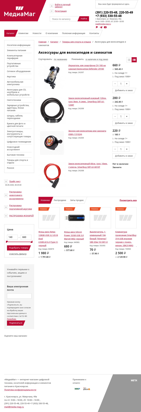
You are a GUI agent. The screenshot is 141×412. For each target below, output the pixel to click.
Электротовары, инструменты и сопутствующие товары (19, 134)
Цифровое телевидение (19, 141)
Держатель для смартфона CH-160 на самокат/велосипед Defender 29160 (87, 67)
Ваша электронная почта (17, 288)
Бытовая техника (15, 154)
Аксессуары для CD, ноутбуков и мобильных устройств (18, 92)
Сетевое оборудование (18, 71)
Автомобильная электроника (15, 83)
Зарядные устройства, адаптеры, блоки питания (18, 108)
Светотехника (14, 100)
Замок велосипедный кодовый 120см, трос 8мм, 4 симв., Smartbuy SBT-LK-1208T (87, 101)
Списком (134, 59)
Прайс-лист (15, 181)
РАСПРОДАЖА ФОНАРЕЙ (21, 215)
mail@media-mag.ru (103, 24)
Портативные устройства (14, 64)
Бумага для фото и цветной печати (16, 124)
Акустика (11, 76)
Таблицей (129, 59)
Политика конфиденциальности (20, 389)
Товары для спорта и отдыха (17, 161)
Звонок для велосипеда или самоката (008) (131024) (87, 133)
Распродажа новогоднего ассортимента (16, 195)
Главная (42, 41)
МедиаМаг (19, 11)
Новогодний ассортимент (13, 148)
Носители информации (18, 45)
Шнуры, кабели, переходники (15, 117)
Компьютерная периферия (14, 56)
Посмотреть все (128, 200)
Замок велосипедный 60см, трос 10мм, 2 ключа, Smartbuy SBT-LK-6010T (88, 165)
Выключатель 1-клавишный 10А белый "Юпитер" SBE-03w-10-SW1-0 (99, 236)
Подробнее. (11, 319)
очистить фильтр (17, 253)
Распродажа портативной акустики (20, 207)
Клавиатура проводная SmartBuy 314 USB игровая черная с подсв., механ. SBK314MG (125, 238)
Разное (10, 168)
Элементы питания (16, 50)
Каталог (54, 41)
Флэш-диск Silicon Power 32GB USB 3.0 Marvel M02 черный (74, 235)
